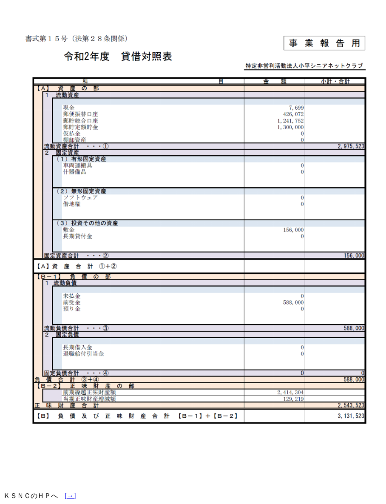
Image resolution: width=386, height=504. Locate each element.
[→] (70, 495)
